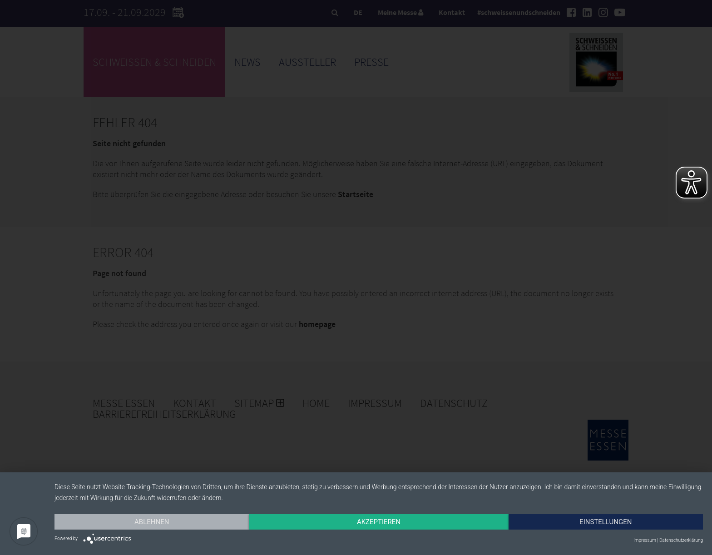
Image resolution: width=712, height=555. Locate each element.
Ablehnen (151, 522)
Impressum (644, 540)
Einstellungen (605, 522)
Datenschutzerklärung (681, 540)
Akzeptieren (378, 522)
